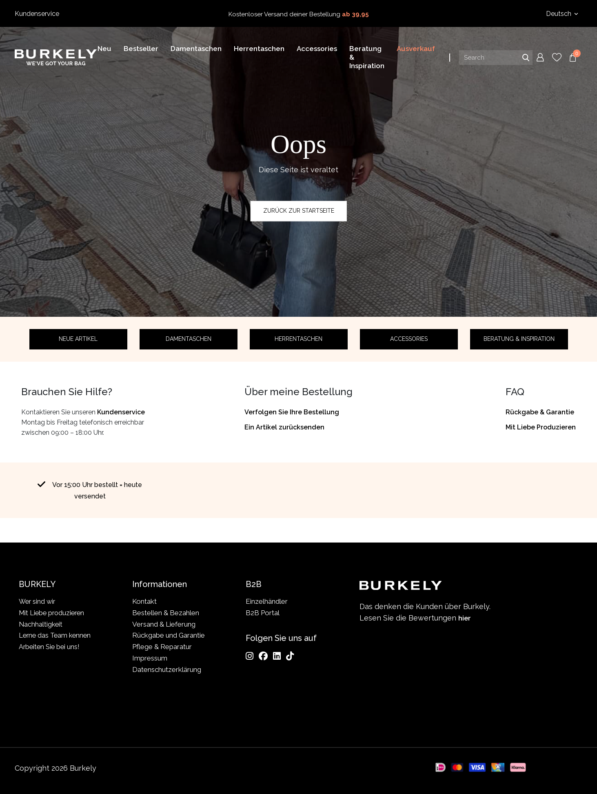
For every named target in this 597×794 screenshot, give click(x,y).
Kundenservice (37, 14)
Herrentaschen (298, 339)
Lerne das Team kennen (56, 635)
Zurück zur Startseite (298, 210)
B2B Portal (263, 613)
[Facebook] (263, 656)
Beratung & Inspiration (519, 339)
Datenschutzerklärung (166, 669)
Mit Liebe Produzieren (541, 427)
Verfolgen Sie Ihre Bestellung (291, 412)
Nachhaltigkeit (41, 624)
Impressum (149, 658)
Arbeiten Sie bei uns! (50, 647)
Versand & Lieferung (163, 624)
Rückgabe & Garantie (540, 412)
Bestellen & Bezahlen (165, 613)
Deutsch (559, 14)
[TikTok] (290, 656)
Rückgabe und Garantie (168, 635)
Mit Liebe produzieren (53, 613)
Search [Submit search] (526, 58)
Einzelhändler (267, 601)
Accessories (409, 339)
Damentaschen (188, 339)
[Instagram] (249, 656)
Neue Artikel (78, 339)
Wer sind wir (38, 601)
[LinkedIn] (277, 656)
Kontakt (144, 601)
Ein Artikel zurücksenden (284, 427)
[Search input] (496, 58)
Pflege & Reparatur (162, 647)
